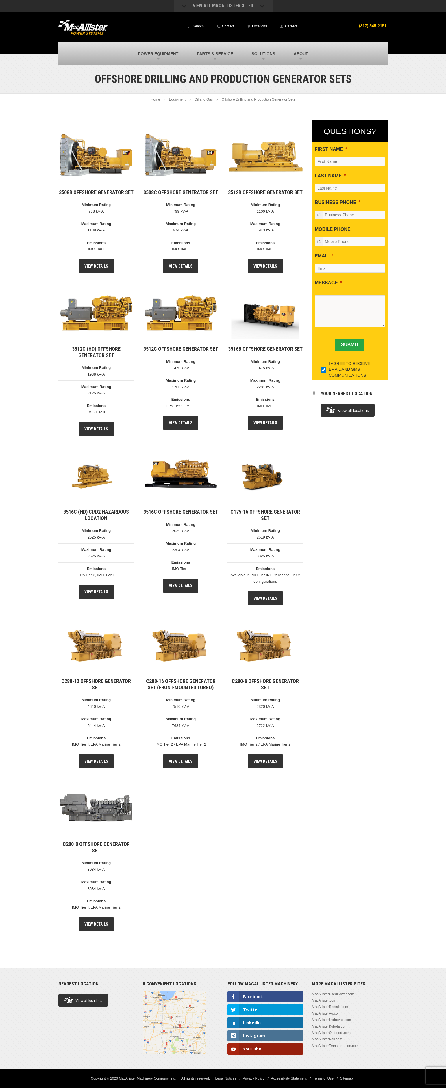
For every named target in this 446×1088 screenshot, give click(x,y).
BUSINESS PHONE (335, 202)
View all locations (347, 410)
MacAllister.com (324, 1000)
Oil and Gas (204, 99)
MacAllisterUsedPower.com (333, 994)
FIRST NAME (329, 149)
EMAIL (322, 255)
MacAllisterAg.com (326, 1013)
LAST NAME (328, 175)
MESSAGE (326, 282)
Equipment (177, 99)
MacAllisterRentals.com (330, 1007)
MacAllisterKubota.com (329, 1026)
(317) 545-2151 (373, 25)
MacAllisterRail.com (327, 1039)
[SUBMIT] (349, 345)
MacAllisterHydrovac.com (331, 1020)
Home (155, 99)
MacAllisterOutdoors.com (331, 1033)
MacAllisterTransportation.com (335, 1046)
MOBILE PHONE (333, 229)
